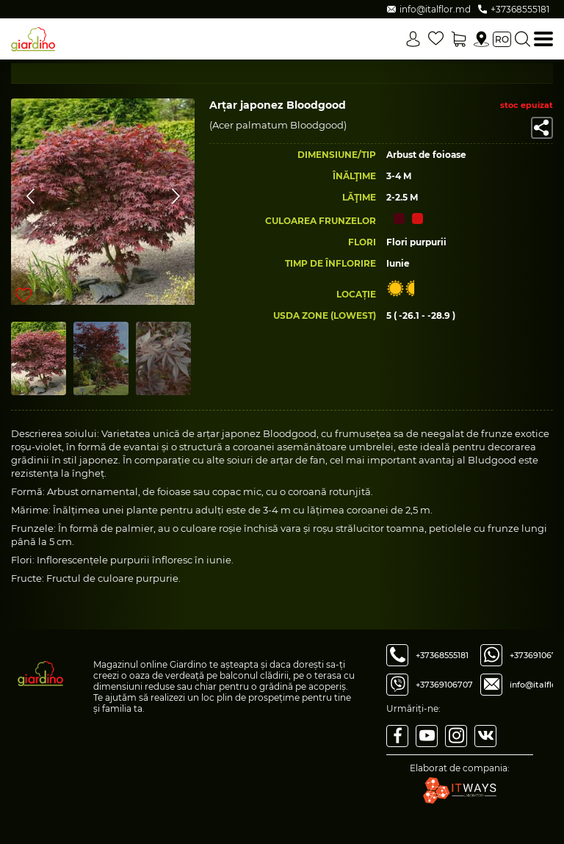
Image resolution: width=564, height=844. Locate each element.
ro (502, 39)
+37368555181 (442, 655)
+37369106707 (444, 684)
